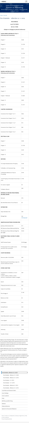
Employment (12, 415)
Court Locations (5, 395)
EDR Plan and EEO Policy (7, 401)
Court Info (5, 15)
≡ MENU (3, 1)
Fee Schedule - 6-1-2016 (8, 380)
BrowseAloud (9, 418)
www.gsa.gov (24, 217)
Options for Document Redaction (9, 408)
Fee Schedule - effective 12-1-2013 (11, 388)
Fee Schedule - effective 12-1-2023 (10, 372)
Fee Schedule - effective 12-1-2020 (11, 375)
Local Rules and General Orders (9, 390)
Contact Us (7, 415)
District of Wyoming (14, 7)
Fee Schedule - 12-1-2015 (9, 382)
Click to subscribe (5, 417)
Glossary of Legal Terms (19, 415)
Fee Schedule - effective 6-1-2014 (10, 385)
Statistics (4, 403)
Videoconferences (6, 406)
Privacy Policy (4, 418)
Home (1, 15)
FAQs (3, 398)
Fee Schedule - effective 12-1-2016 (11, 377)
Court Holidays (5, 393)
